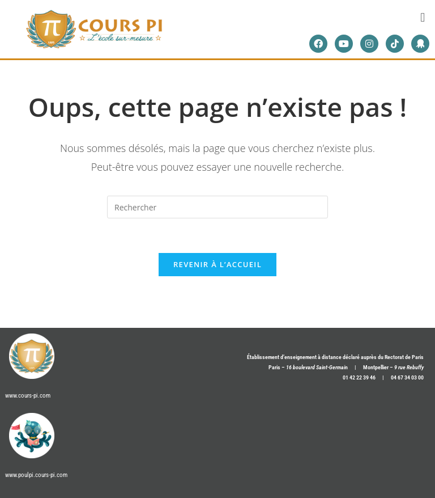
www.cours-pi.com (27, 395)
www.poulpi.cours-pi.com (36, 475)
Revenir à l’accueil (217, 264)
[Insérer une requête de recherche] (217, 207)
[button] (422, 17)
